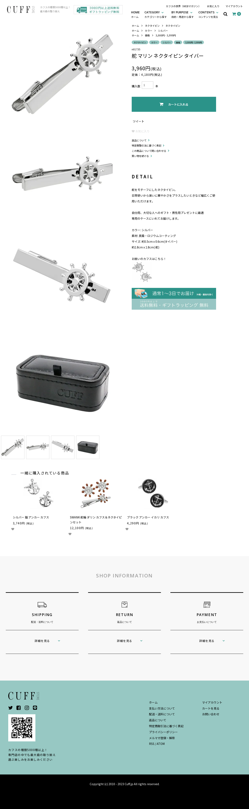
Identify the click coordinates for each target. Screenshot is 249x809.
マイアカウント (234, 6)
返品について (139, 140)
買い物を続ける (140, 156)
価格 (147, 35)
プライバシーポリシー (163, 732)
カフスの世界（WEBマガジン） (183, 6)
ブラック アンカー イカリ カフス (148, 517)
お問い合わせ (210, 714)
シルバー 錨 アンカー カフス (31, 517)
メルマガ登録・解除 (162, 738)
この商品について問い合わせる (149, 150)
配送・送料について (162, 714)
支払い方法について (162, 708)
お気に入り (213, 6)
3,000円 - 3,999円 (166, 35)
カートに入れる (173, 104)
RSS (151, 744)
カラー (148, 30)
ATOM (161, 744)
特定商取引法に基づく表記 (146, 145)
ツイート (138, 121)
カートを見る (210, 708)
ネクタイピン (152, 25)
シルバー (163, 30)
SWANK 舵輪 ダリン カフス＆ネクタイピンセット (96, 519)
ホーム (135, 25)
